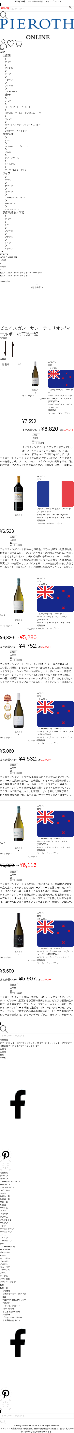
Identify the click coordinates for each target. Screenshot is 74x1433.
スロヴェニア (6, 1241)
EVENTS (4, 254)
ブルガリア (5, 1261)
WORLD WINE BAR (9, 257)
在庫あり (35, 390)
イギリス (4, 1264)
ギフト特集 (5, 1279)
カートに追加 (38, 443)
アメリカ (4, 1217)
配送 (5, 1297)
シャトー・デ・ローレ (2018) (50, 514)
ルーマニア (5, 1255)
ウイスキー (5, 1190)
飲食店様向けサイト (11, 1320)
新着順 (5, 364)
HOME (3, 260)
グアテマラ (5, 1270)
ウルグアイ (5, 1223)
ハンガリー (5, 1249)
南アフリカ (5, 1258)
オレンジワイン (7, 1187)
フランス (4, 1208)
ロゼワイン (5, 1184)
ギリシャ (4, 1273)
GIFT (2, 251)
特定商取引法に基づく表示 (14, 1300)
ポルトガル (5, 1252)
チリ (2, 1243)
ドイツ (3, 1211)
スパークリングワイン (10, 1181)
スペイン (4, 1238)
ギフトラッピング (8, 1282)
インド (3, 1226)
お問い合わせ (8, 1308)
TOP (2, 49)
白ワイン (4, 1178)
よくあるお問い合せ (11, 1311)
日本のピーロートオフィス (14, 1294)
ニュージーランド (8, 1246)
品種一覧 (4, 1202)
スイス (3, 1235)
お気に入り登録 (35, 438)
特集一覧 (4, 1288)
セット (3, 1193)
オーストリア (6, 1232)
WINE (2, 52)
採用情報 (6, 1314)
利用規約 (6, 1303)
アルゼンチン (6, 1220)
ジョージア (5, 1267)
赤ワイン (4, 1175)
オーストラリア (7, 1229)
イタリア (4, 1214)
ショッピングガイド (11, 1306)
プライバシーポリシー (12, 1317)
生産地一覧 (5, 1196)
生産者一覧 (5, 1199)
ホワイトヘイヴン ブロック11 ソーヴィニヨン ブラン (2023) (60, 398)
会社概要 (6, 1291)
